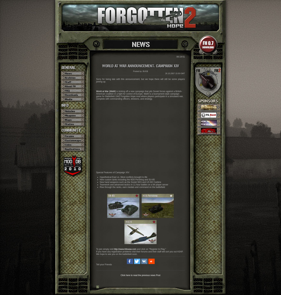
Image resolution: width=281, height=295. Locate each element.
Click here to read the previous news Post (140, 275)
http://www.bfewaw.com (125, 249)
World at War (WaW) (106, 91)
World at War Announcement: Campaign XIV (140, 66)
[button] (130, 261)
